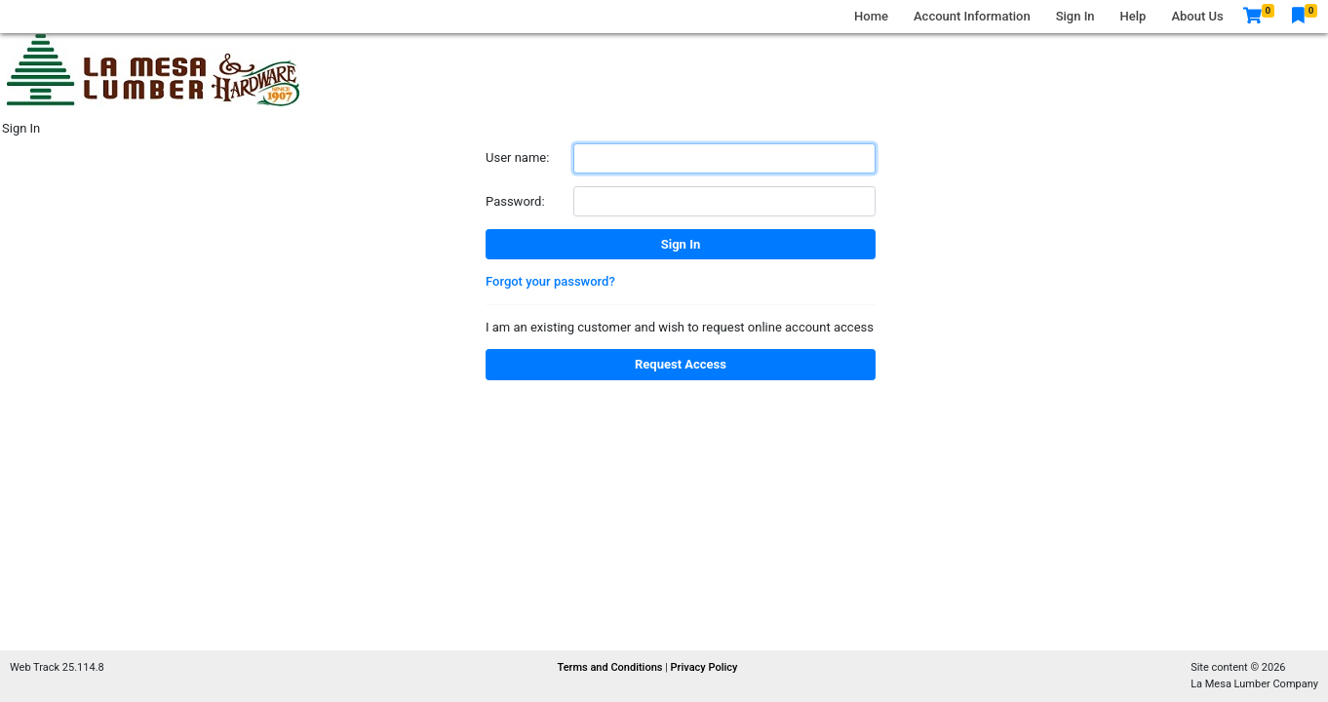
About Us (1197, 16)
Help (1133, 16)
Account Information (972, 16)
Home (871, 16)
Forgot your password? (550, 281)
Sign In (1075, 16)
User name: (517, 157)
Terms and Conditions (611, 667)
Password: (515, 201)
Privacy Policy (704, 667)
